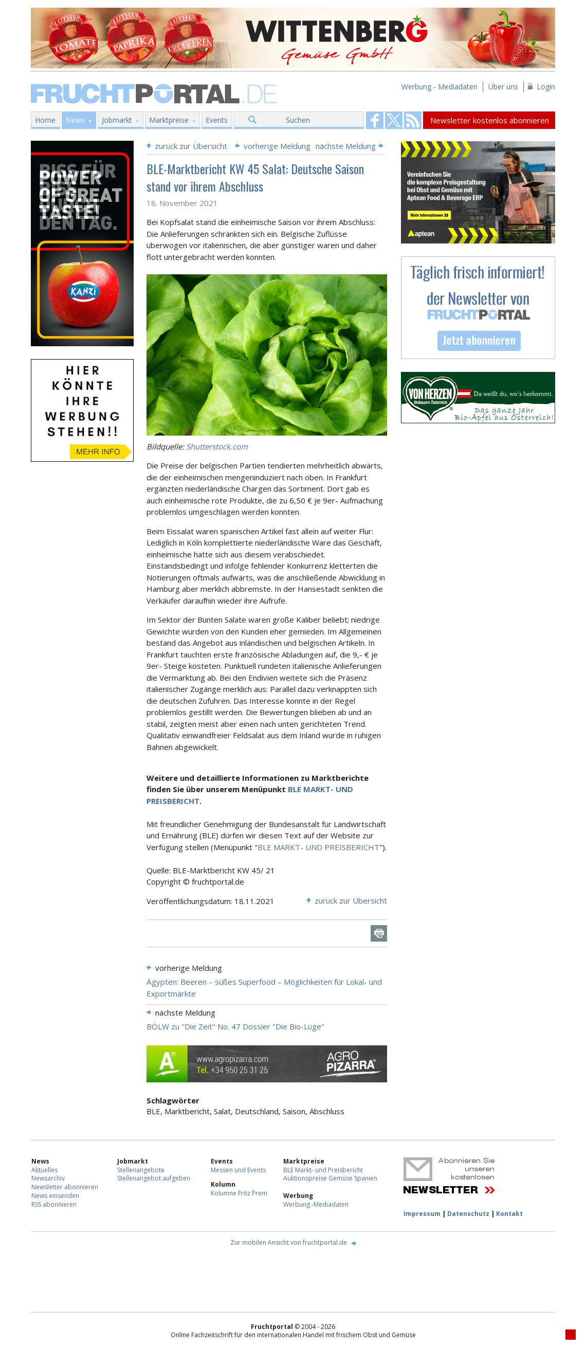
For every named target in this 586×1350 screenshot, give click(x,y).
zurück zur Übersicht (191, 146)
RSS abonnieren (54, 1204)
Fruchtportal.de (155, 93)
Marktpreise (169, 120)
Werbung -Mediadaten (316, 1204)
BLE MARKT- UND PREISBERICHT (318, 847)
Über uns (503, 86)
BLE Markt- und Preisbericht (323, 1170)
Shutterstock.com (217, 446)
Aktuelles (44, 1170)
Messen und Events (238, 1170)
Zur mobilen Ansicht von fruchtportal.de (288, 1242)
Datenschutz (468, 1213)
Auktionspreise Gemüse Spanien (330, 1178)
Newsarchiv (48, 1178)
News (75, 120)
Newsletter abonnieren (64, 1187)
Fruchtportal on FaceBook (374, 120)
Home (45, 120)
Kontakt (509, 1213)
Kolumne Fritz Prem (239, 1193)
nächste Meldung (346, 146)
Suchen (298, 120)
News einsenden (55, 1195)
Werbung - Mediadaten (439, 86)
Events (217, 120)
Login (546, 86)
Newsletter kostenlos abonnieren (489, 120)
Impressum (422, 1213)
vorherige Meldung (277, 146)
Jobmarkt (117, 120)
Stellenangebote (140, 1170)
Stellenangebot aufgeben (153, 1178)
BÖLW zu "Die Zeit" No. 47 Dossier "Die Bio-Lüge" (235, 1026)
